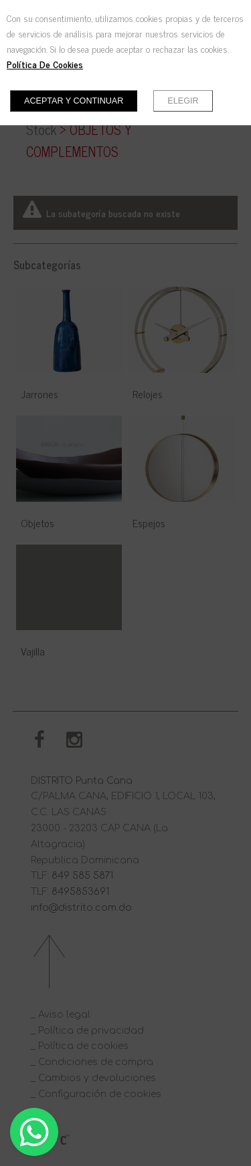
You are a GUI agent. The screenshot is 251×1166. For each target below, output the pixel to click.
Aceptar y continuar (73, 101)
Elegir (182, 101)
